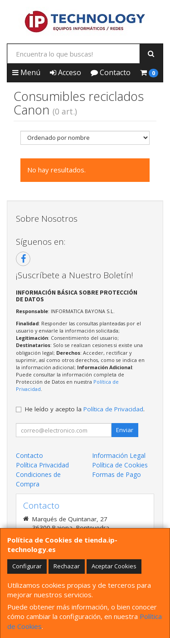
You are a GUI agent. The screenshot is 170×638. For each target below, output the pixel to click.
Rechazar (66, 566)
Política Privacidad (42, 465)
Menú (26, 72)
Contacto (111, 72)
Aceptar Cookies (114, 566)
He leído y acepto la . (85, 409)
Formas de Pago (116, 474)
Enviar (124, 430)
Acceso (65, 72)
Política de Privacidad (113, 409)
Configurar (27, 566)
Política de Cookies (120, 465)
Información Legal (119, 455)
